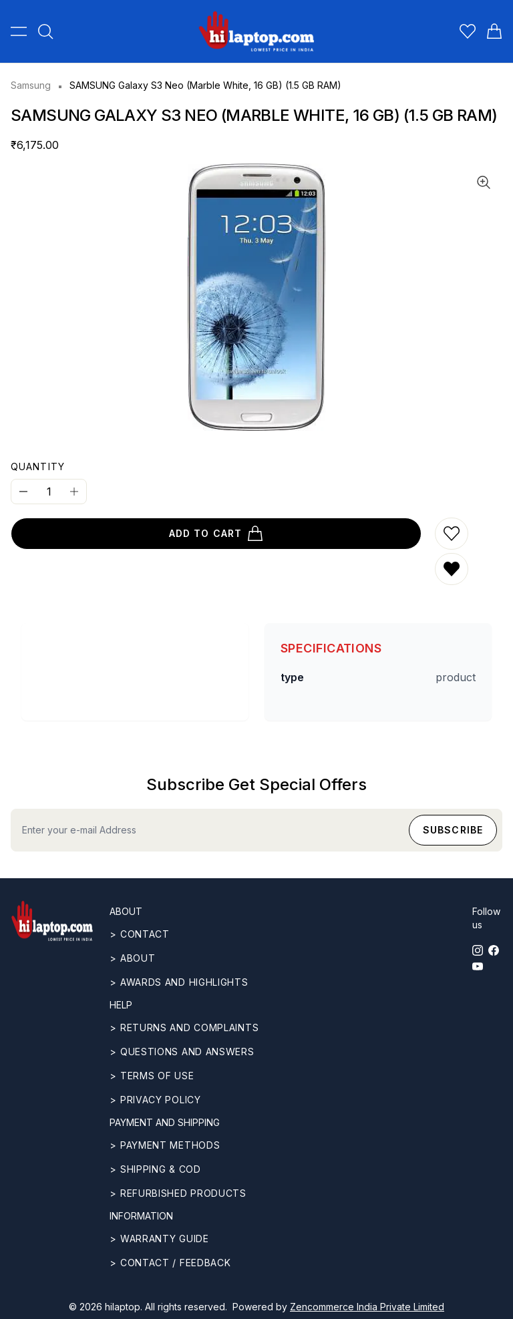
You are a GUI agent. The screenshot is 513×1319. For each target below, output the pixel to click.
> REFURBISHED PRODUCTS (178, 1193)
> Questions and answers (182, 1051)
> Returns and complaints (184, 1027)
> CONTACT (139, 934)
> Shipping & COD (155, 1169)
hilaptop (122, 1306)
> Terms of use (152, 1075)
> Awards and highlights (179, 982)
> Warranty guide (159, 1238)
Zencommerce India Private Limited (367, 1306)
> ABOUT (132, 958)
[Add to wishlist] (451, 534)
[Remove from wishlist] (451, 569)
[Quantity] (49, 491)
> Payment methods (165, 1145)
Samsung (31, 85)
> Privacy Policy (155, 1099)
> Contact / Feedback (170, 1262)
